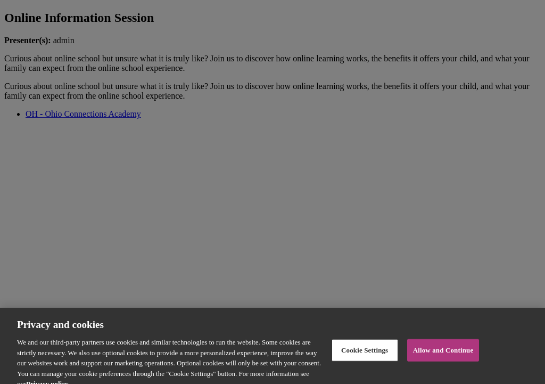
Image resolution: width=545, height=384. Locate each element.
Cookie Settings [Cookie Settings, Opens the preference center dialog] (364, 354)
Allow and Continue (443, 354)
